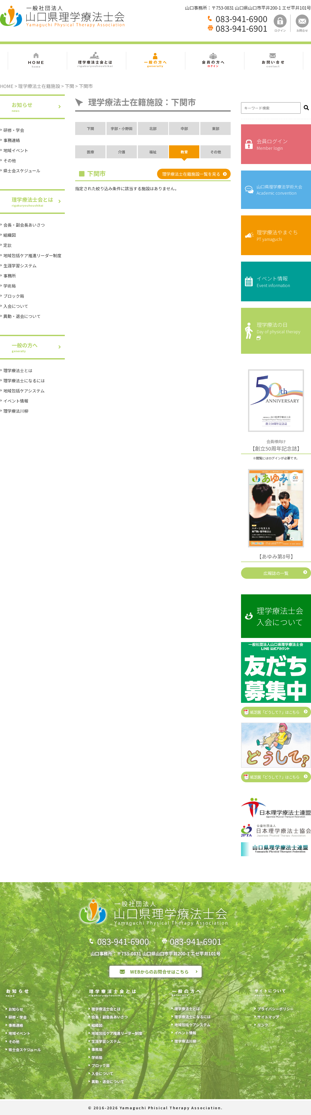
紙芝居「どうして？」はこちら (274, 712)
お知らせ (38, 107)
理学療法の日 (280, 331)
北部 (153, 128)
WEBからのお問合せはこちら (159, 971)
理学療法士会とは (38, 201)
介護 (121, 151)
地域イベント (15, 150)
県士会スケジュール (21, 170)
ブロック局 (13, 296)
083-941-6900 (241, 18)
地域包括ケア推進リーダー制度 (32, 255)
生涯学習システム (20, 265)
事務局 (96, 1049)
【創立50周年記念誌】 (276, 445)
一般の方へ (38, 347)
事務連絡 (11, 140)
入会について (15, 306)
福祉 (153, 151)
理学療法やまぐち (280, 235)
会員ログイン (280, 144)
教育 (184, 151)
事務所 (9, 276)
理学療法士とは (17, 370)
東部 (215, 128)
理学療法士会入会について (280, 616)
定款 (7, 245)
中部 (184, 128)
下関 (90, 128)
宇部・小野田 (121, 128)
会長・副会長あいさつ (24, 225)
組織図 (9, 235)
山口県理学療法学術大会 (280, 189)
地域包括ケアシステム (24, 390)
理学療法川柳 (15, 411)
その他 (9, 160)
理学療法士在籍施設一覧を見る (191, 174)
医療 (90, 151)
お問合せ (302, 23)
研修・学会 (13, 130)
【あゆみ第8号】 (276, 556)
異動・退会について (22, 316)
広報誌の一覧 (276, 573)
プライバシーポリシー (275, 1008)
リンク (262, 1025)
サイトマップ (268, 1016)
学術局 (9, 286)
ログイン (280, 23)
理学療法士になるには (24, 380)
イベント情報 (15, 401)
